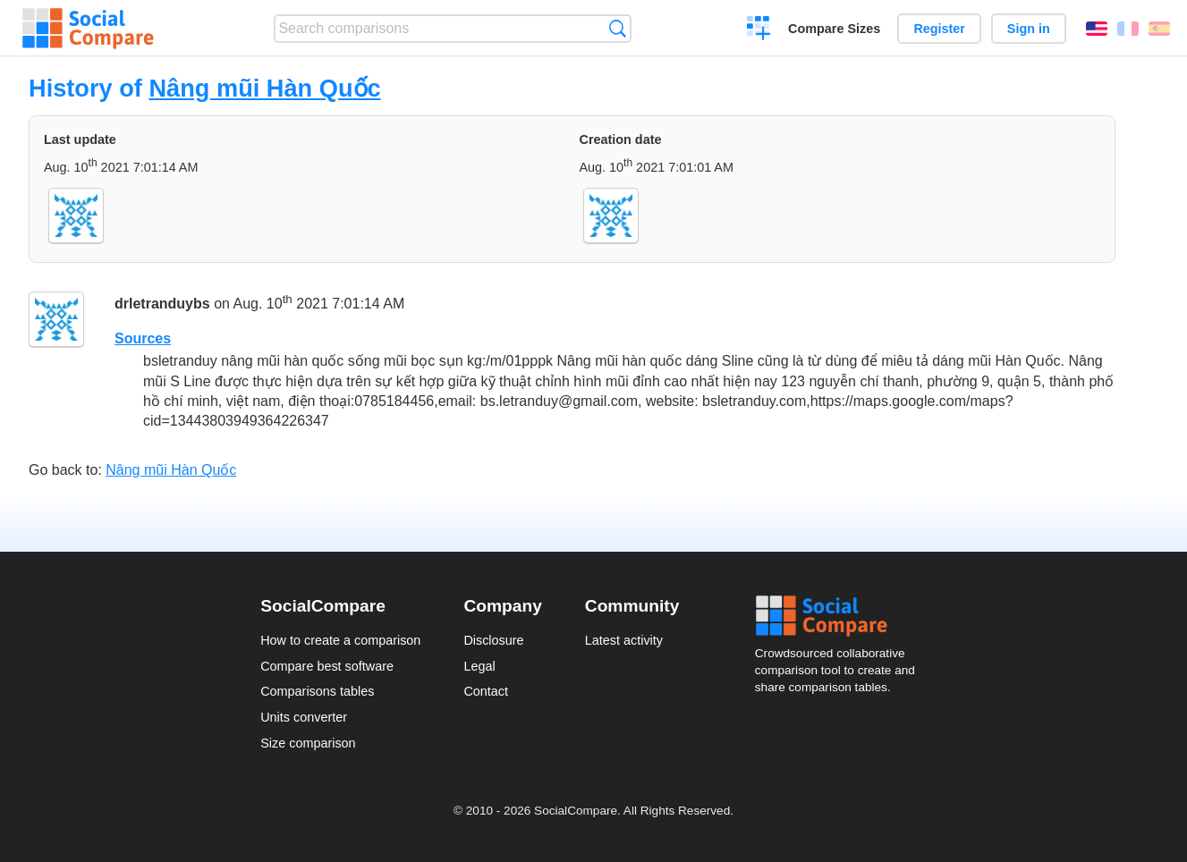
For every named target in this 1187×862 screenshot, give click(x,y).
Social (841, 616)
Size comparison (307, 743)
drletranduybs (162, 303)
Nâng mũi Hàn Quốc (264, 88)
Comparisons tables (317, 691)
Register (939, 28)
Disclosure (493, 640)
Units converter (303, 717)
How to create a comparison (340, 640)
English (1096, 28)
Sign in (1028, 28)
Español (1159, 28)
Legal (479, 666)
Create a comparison (759, 30)
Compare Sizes (834, 28)
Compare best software (327, 666)
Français (1128, 28)
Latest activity (624, 640)
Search (617, 28)
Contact (485, 691)
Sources (142, 338)
